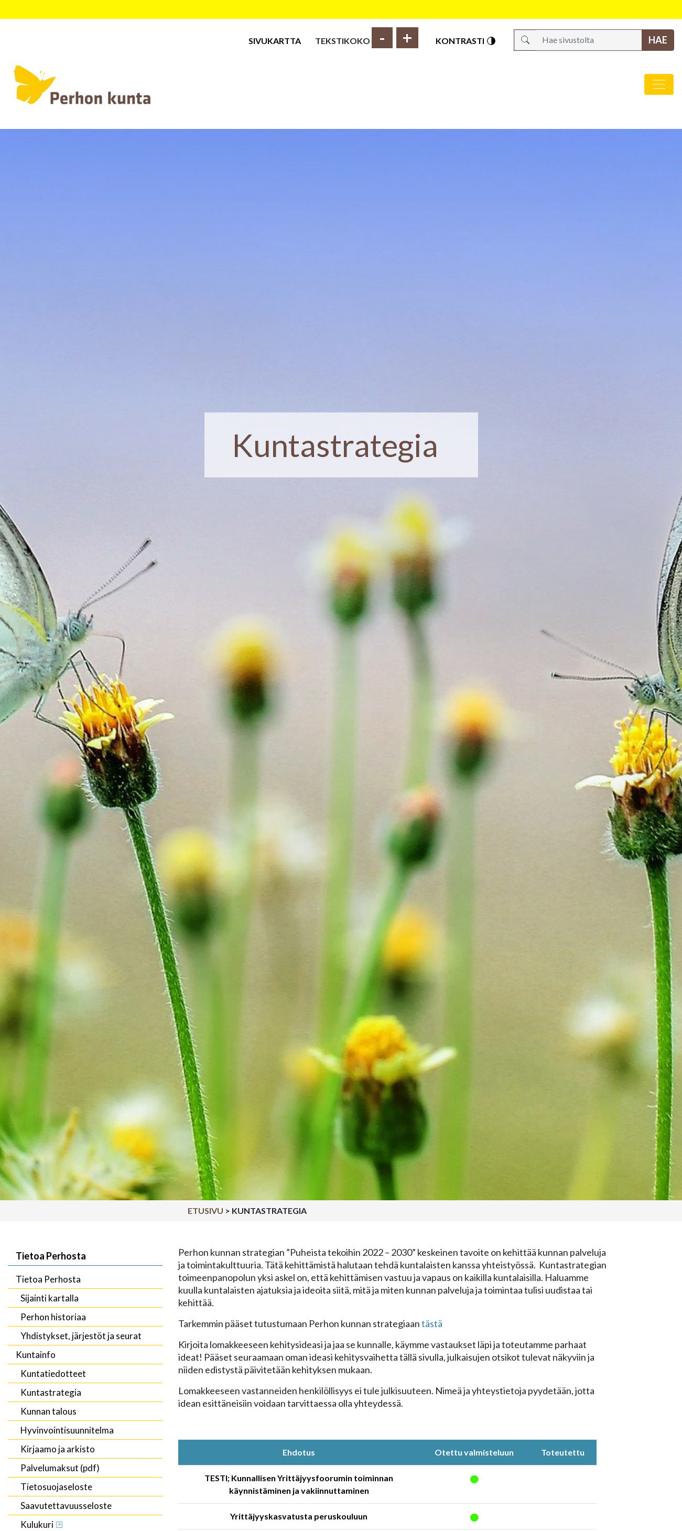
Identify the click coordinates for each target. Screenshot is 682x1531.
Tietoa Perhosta (51, 1256)
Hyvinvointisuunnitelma (67, 1430)
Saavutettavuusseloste (66, 1505)
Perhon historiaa (53, 1316)
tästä (431, 1323)
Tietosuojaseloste (56, 1486)
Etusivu (205, 1210)
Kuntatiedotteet (53, 1373)
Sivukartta (274, 41)
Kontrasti (466, 41)
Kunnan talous (48, 1411)
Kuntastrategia (50, 1392)
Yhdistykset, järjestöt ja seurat (81, 1335)
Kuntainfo (36, 1354)
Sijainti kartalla (49, 1298)
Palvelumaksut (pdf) (60, 1467)
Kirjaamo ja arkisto (57, 1448)
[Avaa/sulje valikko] (659, 84)
